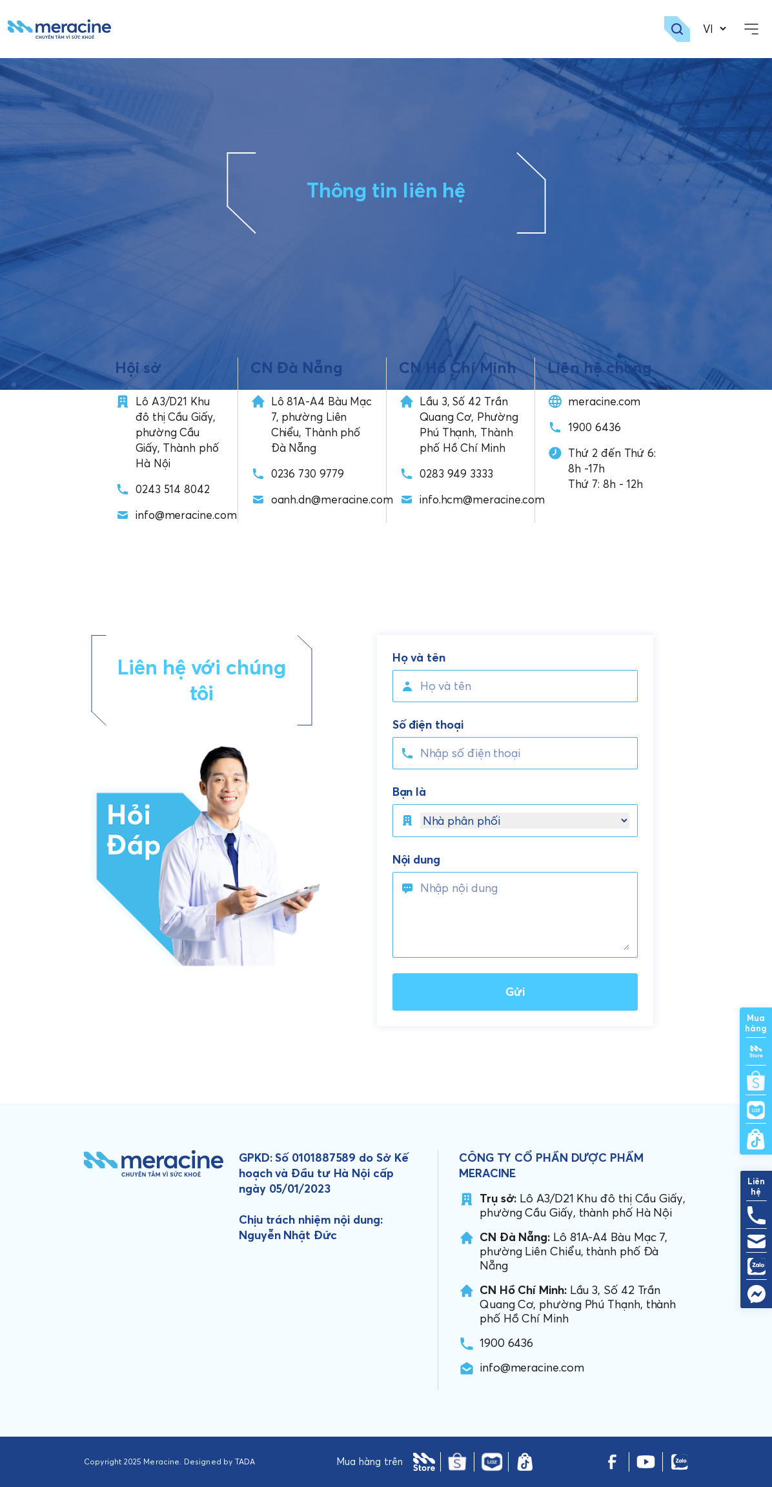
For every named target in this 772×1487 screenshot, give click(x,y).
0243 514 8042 (173, 489)
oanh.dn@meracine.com (332, 499)
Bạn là (409, 792)
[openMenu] (751, 29)
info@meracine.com (186, 514)
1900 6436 (594, 427)
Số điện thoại (427, 725)
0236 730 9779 (307, 473)
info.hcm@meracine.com (482, 499)
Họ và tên (418, 658)
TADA (245, 1461)
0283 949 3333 (456, 473)
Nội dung (416, 860)
